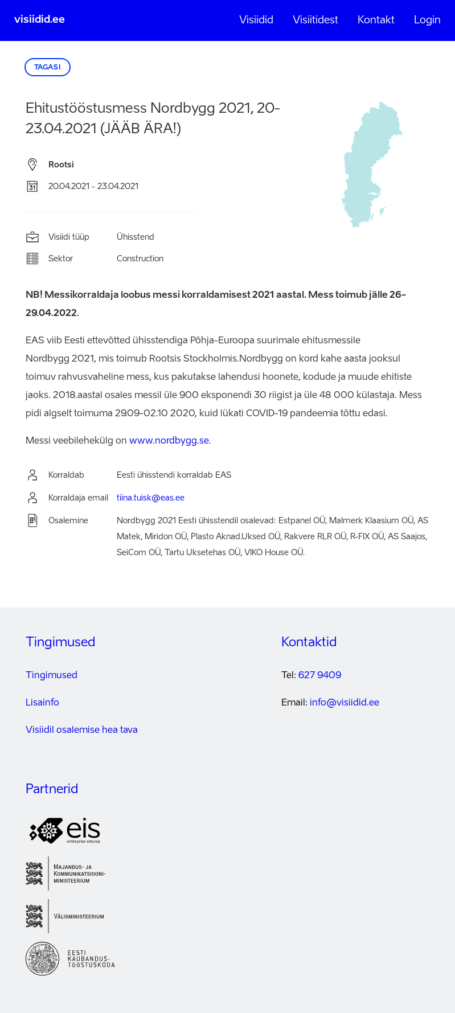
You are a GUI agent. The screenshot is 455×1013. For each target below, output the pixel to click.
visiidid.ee (39, 20)
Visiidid (256, 20)
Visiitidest (315, 20)
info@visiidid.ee (344, 703)
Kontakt (376, 20)
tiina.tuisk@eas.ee (151, 498)
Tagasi (48, 67)
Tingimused (51, 675)
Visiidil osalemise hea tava (82, 730)
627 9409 (319, 675)
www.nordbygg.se (169, 441)
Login (427, 20)
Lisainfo (42, 703)
